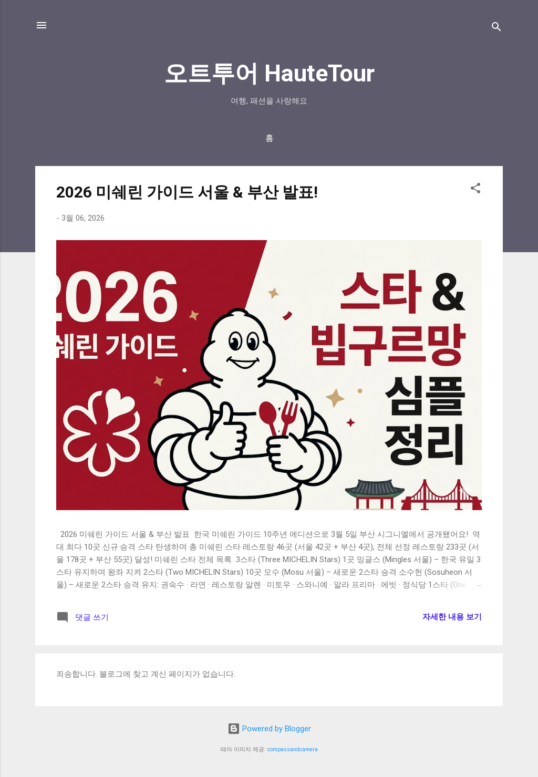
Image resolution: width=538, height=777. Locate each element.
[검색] (496, 29)
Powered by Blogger (269, 728)
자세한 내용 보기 (452, 616)
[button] (475, 190)
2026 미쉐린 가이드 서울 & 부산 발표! (187, 192)
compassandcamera (292, 749)
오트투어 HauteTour (269, 73)
